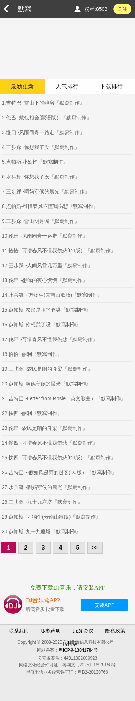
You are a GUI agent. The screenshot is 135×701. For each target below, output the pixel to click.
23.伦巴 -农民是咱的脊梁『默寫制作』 (44, 428)
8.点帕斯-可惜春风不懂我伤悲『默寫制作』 (50, 206)
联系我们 (19, 631)
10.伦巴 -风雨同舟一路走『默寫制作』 (44, 236)
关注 (122, 9)
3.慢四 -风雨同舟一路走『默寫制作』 (43, 132)
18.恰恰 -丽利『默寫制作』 (32, 354)
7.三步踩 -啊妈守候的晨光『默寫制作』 (46, 191)
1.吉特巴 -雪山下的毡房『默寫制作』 (43, 103)
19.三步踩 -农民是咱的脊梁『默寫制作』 (47, 369)
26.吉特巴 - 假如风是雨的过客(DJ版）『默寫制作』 (59, 472)
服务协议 (83, 631)
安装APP (104, 605)
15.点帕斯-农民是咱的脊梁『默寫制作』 (46, 310)
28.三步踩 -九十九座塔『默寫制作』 (42, 502)
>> (95, 548)
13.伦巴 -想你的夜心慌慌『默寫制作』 (44, 280)
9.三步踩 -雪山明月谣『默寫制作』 (41, 221)
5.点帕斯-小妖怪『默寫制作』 (35, 162)
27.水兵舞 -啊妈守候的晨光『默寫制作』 (47, 487)
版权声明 (51, 631)
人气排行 (66, 86)
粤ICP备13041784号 (78, 650)
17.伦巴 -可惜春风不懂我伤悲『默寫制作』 (50, 339)
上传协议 (68, 643)
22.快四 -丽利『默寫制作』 (32, 413)
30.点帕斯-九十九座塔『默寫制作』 (41, 531)
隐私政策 (115, 631)
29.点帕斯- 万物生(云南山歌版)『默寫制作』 (51, 517)
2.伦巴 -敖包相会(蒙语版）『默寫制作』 (46, 117)
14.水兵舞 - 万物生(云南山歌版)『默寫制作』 (52, 295)
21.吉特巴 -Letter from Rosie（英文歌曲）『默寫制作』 (64, 398)
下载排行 (111, 86)
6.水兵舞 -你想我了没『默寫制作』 (41, 177)
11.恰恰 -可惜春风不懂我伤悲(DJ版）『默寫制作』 (59, 250)
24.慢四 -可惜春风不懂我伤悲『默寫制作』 (50, 443)
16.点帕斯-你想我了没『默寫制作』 (41, 324)
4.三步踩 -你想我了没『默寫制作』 (41, 147)
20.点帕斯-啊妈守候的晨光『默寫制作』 (46, 384)
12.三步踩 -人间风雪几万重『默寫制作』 (47, 265)
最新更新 (22, 86)
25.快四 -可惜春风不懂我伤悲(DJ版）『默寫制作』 (59, 457)
